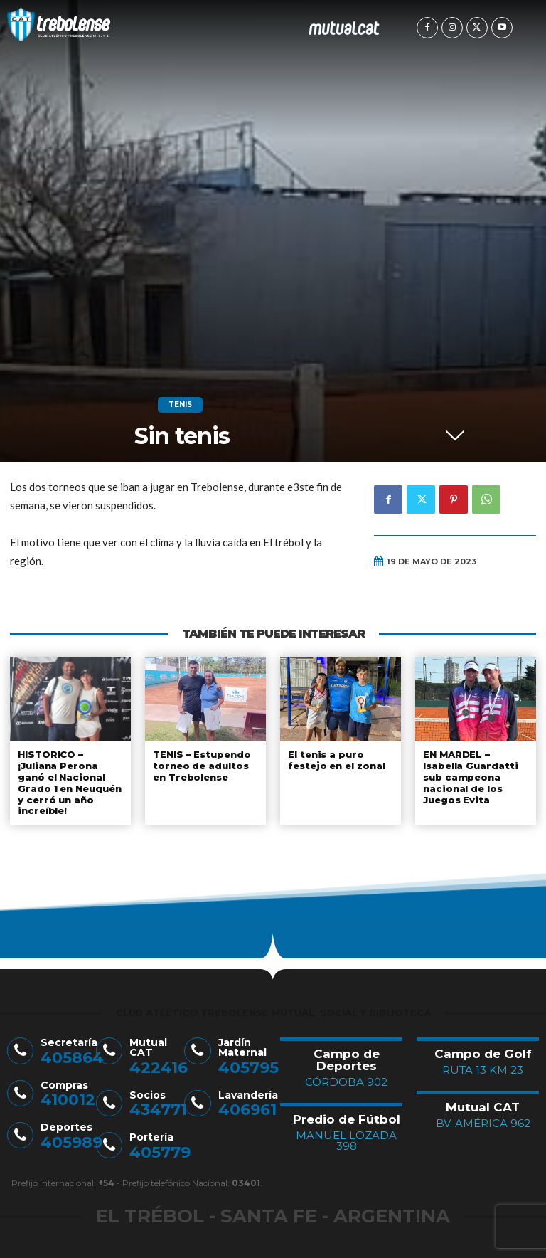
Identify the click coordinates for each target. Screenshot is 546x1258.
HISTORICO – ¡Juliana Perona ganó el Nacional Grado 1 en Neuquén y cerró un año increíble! (70, 782)
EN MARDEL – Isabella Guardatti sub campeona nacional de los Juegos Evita (470, 776)
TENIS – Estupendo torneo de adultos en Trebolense (202, 765)
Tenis (180, 405)
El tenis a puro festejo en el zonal (336, 760)
